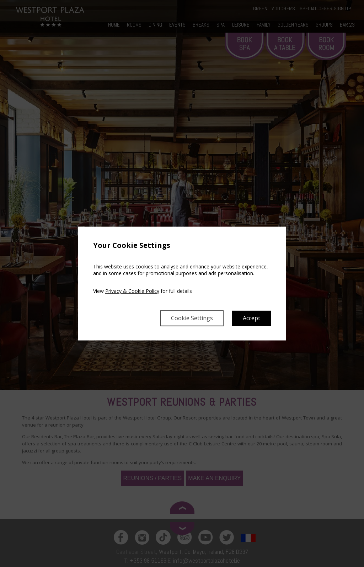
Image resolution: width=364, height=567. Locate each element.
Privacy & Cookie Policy (132, 291)
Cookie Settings (192, 318)
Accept (251, 318)
